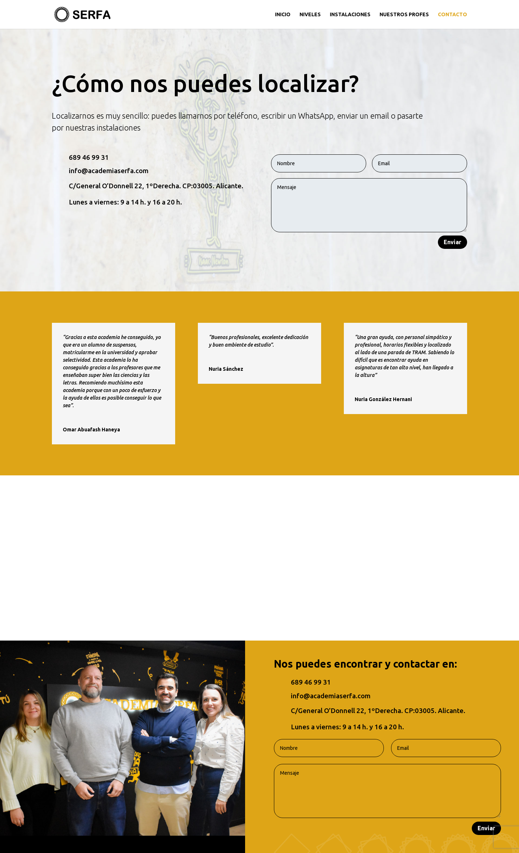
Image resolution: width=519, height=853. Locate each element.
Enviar (452, 242)
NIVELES (310, 14)
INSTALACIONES (350, 14)
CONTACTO (452, 14)
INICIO (282, 14)
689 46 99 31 (89, 157)
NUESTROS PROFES (404, 14)
